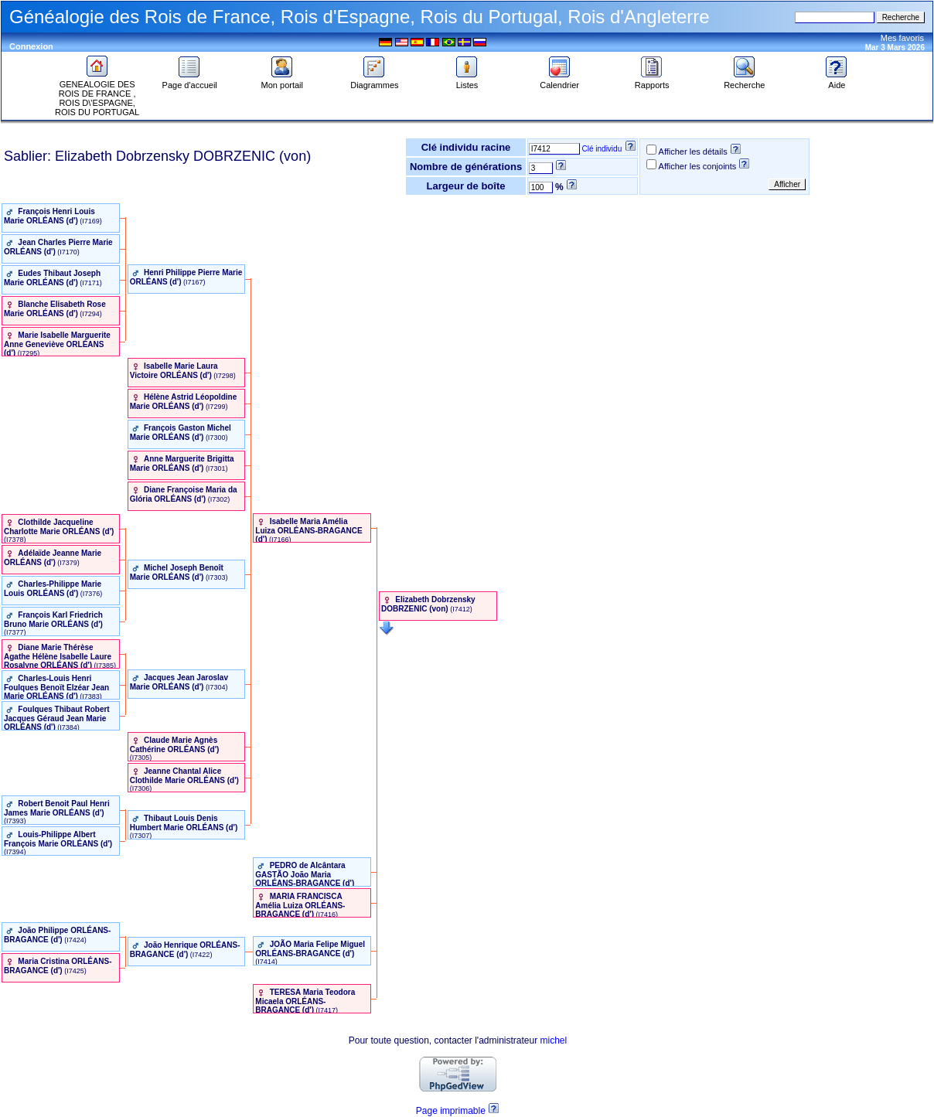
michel (554, 1040)
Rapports (652, 81)
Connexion (31, 46)
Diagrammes (374, 81)
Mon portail (282, 81)
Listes (467, 81)
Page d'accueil (189, 81)
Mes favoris (902, 38)
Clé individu (602, 149)
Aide (836, 81)
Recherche (744, 81)
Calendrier (559, 81)
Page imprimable (451, 1110)
